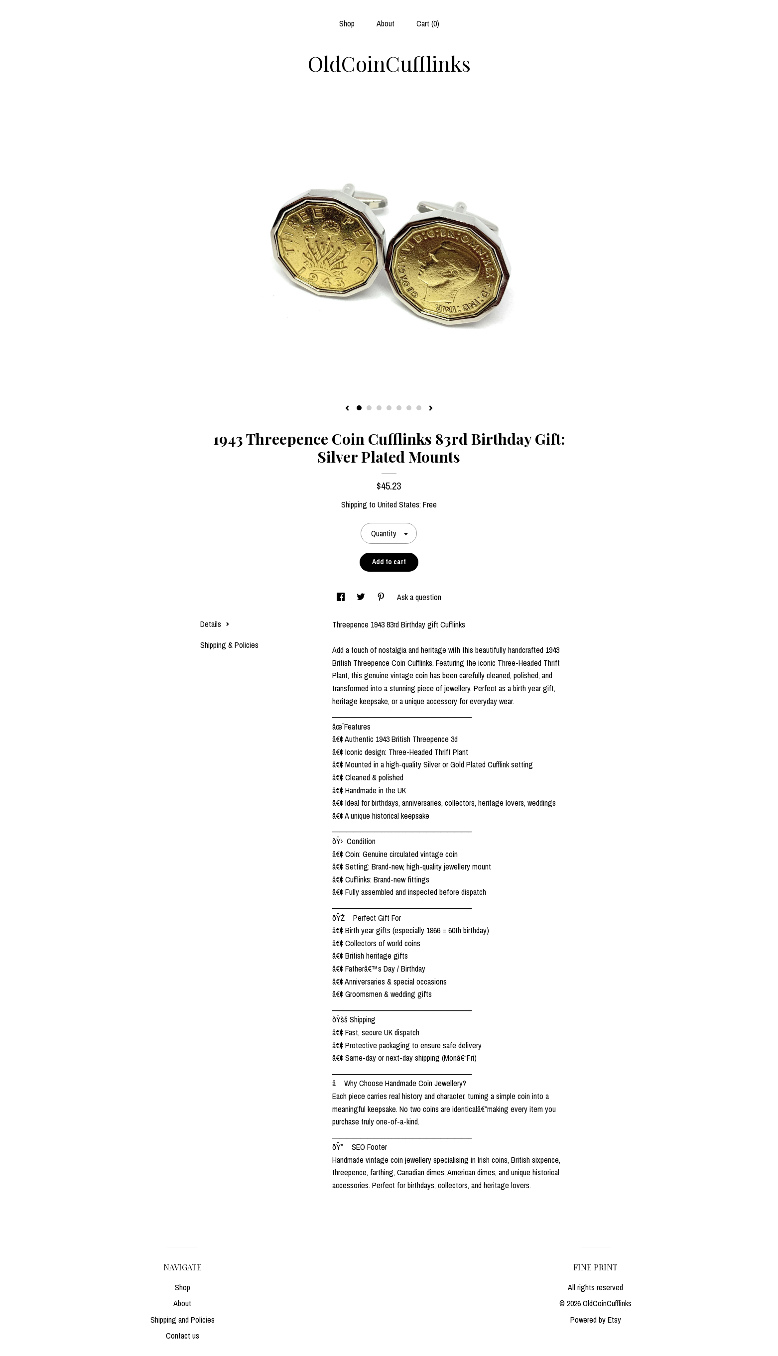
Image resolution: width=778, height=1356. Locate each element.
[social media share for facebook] (342, 597)
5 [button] (398, 407)
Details (215, 623)
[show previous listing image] (347, 408)
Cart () (427, 23)
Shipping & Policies (229, 644)
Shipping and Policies (182, 1319)
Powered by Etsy (595, 1319)
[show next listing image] (430, 408)
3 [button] (379, 407)
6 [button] (408, 407)
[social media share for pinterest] (382, 597)
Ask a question (419, 597)
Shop (347, 23)
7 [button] (418, 407)
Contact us (182, 1335)
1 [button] (359, 407)
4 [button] (389, 407)
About (385, 23)
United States (398, 504)
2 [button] (369, 407)
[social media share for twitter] (362, 597)
